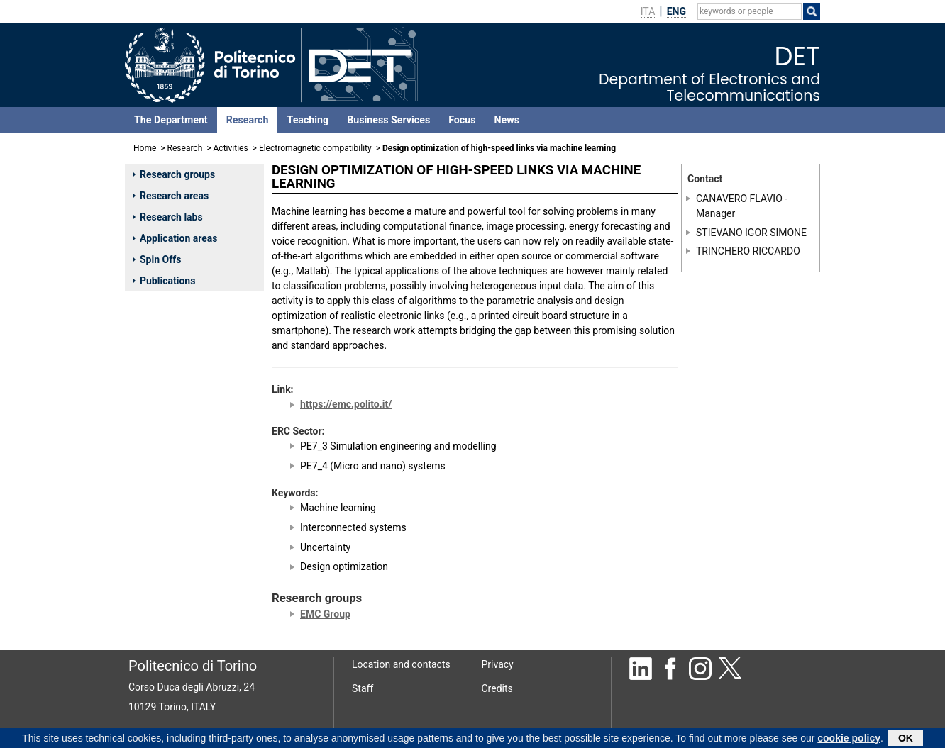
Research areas (171, 195)
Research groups (174, 174)
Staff (362, 688)
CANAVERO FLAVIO (739, 198)
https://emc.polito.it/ (346, 404)
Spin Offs (157, 259)
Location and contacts (401, 664)
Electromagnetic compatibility (315, 148)
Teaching (307, 119)
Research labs (168, 217)
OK (905, 738)
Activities (231, 148)
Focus (461, 119)
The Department (171, 119)
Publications (164, 280)
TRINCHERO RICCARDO (748, 251)
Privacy (498, 664)
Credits (497, 688)
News (506, 119)
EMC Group (325, 614)
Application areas (175, 238)
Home (144, 148)
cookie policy (848, 738)
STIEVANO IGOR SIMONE (751, 232)
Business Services (388, 119)
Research (247, 119)
